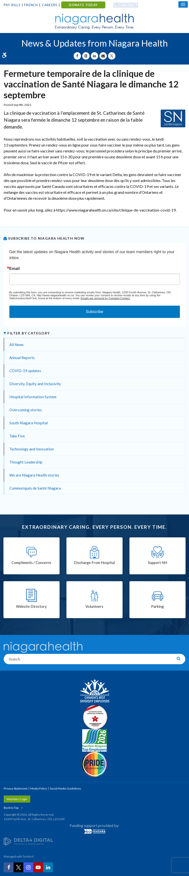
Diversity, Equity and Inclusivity (35, 383)
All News (16, 344)
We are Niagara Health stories (34, 475)
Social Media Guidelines (65, 788)
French (31, 5)
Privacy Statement (16, 788)
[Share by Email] (103, 56)
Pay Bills (12, 5)
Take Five (17, 436)
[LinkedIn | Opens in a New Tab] (48, 867)
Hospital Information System (32, 397)
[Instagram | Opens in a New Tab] (28, 867)
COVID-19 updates (25, 370)
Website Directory (31, 606)
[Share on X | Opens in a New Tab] (111, 56)
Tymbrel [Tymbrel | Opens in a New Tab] (28, 856)
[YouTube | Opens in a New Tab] (38, 867)
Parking (157, 606)
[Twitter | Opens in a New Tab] (18, 867)
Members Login (17, 799)
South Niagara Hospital (28, 423)
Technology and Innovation (31, 449)
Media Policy (38, 788)
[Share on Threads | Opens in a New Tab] (86, 56)
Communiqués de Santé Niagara (35, 488)
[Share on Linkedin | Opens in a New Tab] (94, 56)
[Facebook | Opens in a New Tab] (9, 867)
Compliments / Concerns (31, 562)
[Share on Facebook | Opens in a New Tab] (77, 56)
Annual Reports (22, 357)
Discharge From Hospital (94, 562)
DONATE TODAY (83, 5)
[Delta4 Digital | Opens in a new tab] (28, 841)
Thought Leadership (25, 462)
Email (14, 269)
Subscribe (94, 312)
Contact (128, 5)
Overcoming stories (25, 410)
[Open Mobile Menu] (183, 4)
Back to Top (11, 808)
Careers (49, 5)
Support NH (157, 562)
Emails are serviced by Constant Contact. (105, 298)
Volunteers (94, 606)
